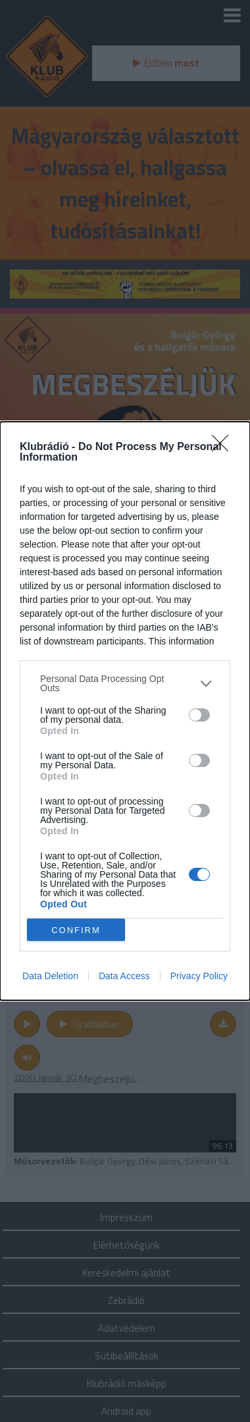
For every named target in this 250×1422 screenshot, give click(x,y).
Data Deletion (50, 976)
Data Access (124, 976)
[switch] (199, 715)
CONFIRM (76, 930)
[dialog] (125, 711)
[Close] (224, 447)
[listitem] (125, 683)
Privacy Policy (199, 976)
